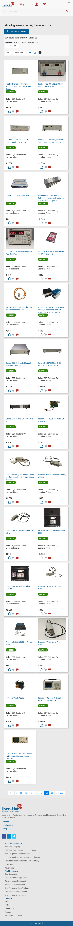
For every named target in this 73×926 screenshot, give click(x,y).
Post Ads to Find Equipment (16, 892)
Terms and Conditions (13, 915)
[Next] (56, 793)
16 (52, 793)
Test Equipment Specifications (17, 888)
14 (42, 793)
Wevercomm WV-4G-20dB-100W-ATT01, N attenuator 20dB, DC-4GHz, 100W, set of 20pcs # (51, 309)
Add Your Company (12, 847)
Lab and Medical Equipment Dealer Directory (22, 857)
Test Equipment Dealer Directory (17, 854)
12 (31, 793)
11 (26, 793)
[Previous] (16, 793)
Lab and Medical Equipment (16, 878)
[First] (11, 793)
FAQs (7, 901)
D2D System (10, 864)
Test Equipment (11, 874)
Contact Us (9, 908)
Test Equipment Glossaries (15, 895)
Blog (4, 829)
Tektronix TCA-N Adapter (15, 698)
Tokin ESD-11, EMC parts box (17, 196)
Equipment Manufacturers (15, 885)
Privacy (8, 912)
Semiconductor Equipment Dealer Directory (22, 861)
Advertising (9, 868)
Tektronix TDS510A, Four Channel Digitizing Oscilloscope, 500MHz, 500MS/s (19, 756)
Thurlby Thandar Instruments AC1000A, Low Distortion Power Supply (18, 86)
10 (21, 793)
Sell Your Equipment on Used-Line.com (20, 850)
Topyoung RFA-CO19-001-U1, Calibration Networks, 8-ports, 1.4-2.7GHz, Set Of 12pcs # (51, 198)
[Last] (62, 793)
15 (47, 793)
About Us (6, 822)
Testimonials (7, 825)
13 (37, 793)
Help (7, 905)
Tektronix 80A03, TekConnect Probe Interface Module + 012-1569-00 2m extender (20, 477)
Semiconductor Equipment (15, 881)
